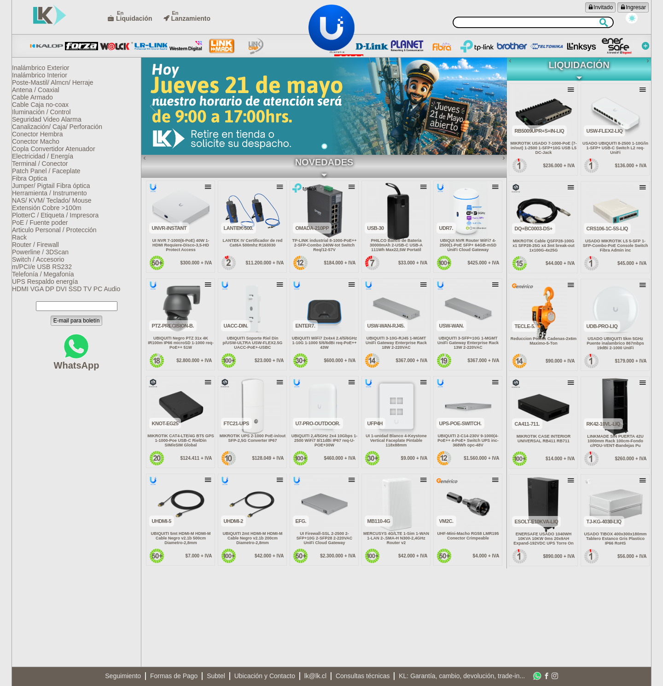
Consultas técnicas (363, 676)
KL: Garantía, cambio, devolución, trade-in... (462, 676)
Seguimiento (123, 676)
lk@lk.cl (315, 676)
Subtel (216, 676)
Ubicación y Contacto (264, 676)
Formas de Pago (174, 676)
